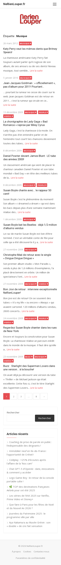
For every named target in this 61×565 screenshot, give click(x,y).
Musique (24, 43)
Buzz (28, 357)
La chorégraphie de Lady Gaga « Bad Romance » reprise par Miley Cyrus (25, 123)
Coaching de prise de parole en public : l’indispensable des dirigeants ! (29, 443)
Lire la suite (36, 70)
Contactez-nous (41, 551)
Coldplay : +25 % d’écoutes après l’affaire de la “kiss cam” (26, 461)
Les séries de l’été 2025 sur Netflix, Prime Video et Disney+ (28, 497)
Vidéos (7, 116)
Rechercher (13, 412)
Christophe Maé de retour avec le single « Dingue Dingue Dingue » (27, 256)
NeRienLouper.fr (14, 4)
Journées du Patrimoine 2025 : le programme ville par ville (26, 515)
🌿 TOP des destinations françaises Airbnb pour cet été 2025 (28, 488)
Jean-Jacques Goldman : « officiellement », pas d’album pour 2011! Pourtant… (29, 84)
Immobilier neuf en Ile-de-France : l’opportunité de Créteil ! (27, 452)
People (42, 112)
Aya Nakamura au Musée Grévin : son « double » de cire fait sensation (28, 524)
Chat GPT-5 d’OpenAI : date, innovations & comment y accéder (30, 470)
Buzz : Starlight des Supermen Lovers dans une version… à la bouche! (29, 367)
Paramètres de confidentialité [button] (30, 558)
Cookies (27, 551)
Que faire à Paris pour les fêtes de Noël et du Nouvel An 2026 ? (30, 506)
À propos (16, 551)
